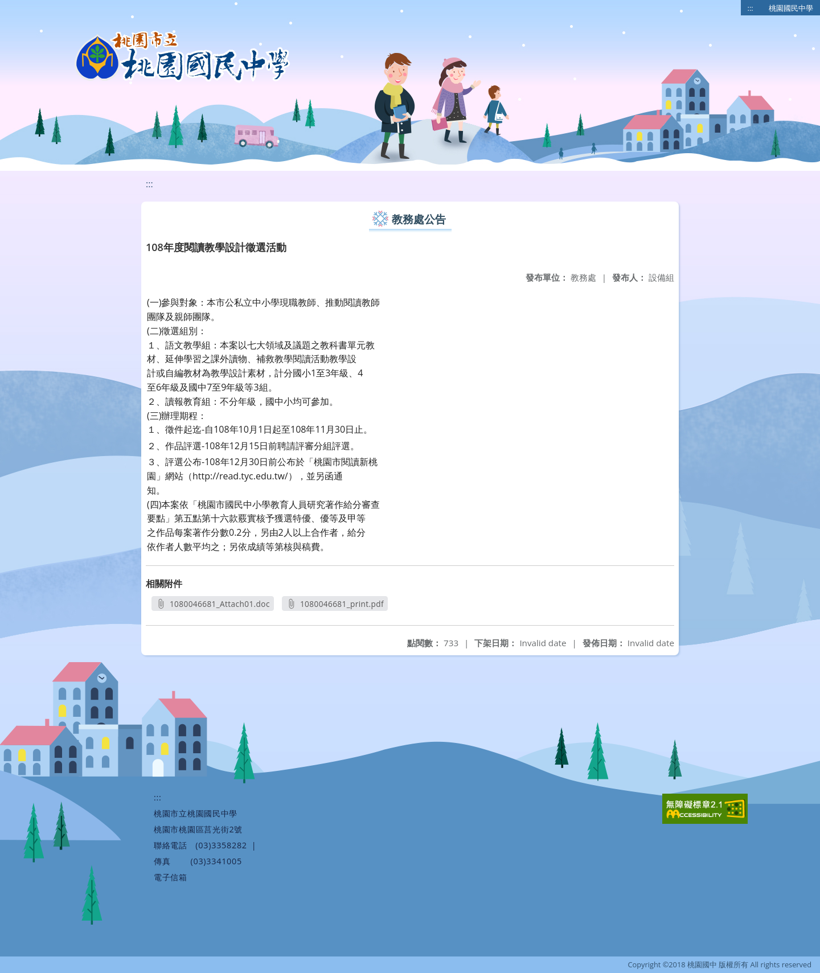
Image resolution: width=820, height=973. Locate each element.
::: (750, 8)
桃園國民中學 (791, 8)
